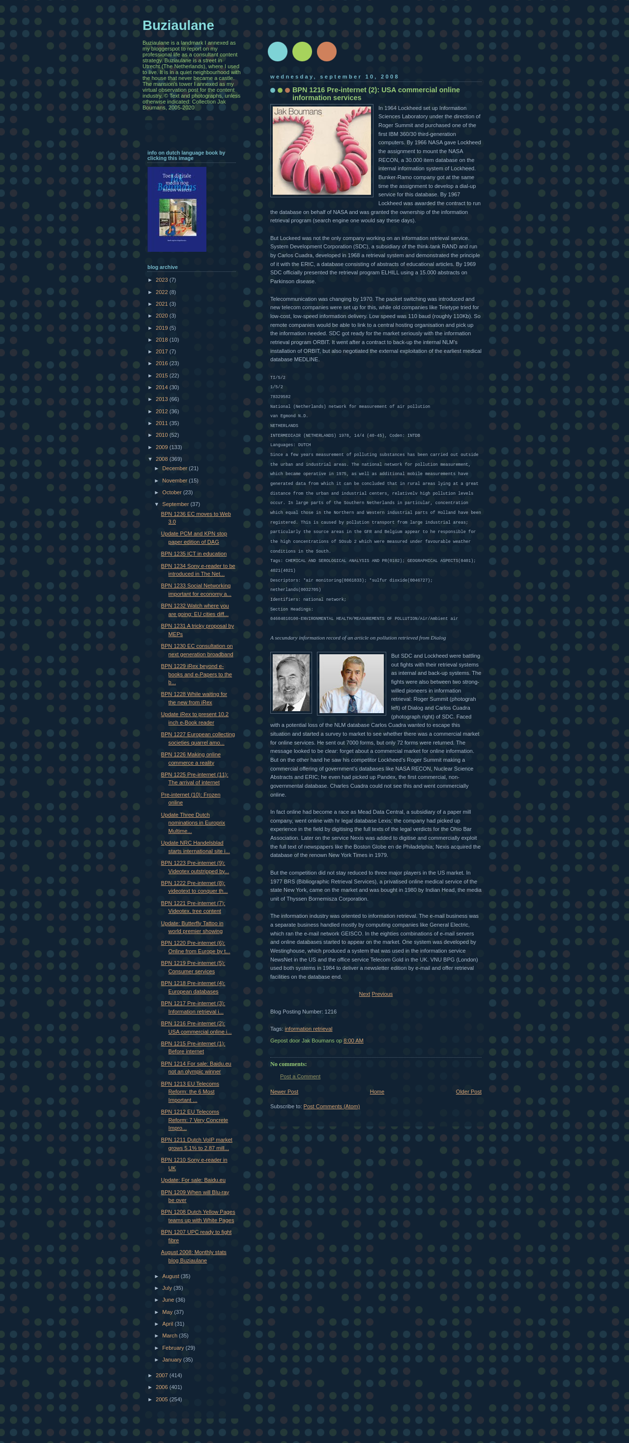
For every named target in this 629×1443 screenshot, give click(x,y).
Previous (382, 994)
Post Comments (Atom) (332, 1106)
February (173, 1348)
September (176, 504)
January (172, 1360)
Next (365, 994)
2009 (163, 447)
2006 (163, 1387)
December (175, 468)
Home (377, 1092)
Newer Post (284, 1092)
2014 (163, 387)
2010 (163, 435)
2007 (163, 1375)
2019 (163, 328)
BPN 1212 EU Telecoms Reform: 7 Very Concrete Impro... (195, 1120)
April (168, 1324)
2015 (163, 375)
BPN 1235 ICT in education (194, 554)
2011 (163, 423)
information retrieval (308, 1029)
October (172, 492)
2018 (163, 340)
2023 (163, 280)
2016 (163, 363)
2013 (163, 399)
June (168, 1300)
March (170, 1335)
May (168, 1312)
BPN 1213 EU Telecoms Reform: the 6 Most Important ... (190, 1092)
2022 (163, 292)
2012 (163, 411)
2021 (163, 304)
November (175, 480)
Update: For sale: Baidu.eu (193, 1180)
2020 (163, 316)
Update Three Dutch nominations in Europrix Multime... (193, 823)
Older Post (469, 1092)
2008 (163, 459)
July (167, 1288)
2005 (163, 1399)
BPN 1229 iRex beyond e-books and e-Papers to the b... (196, 674)
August (171, 1276)
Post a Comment (300, 1076)
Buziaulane (178, 25)
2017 (163, 351)
